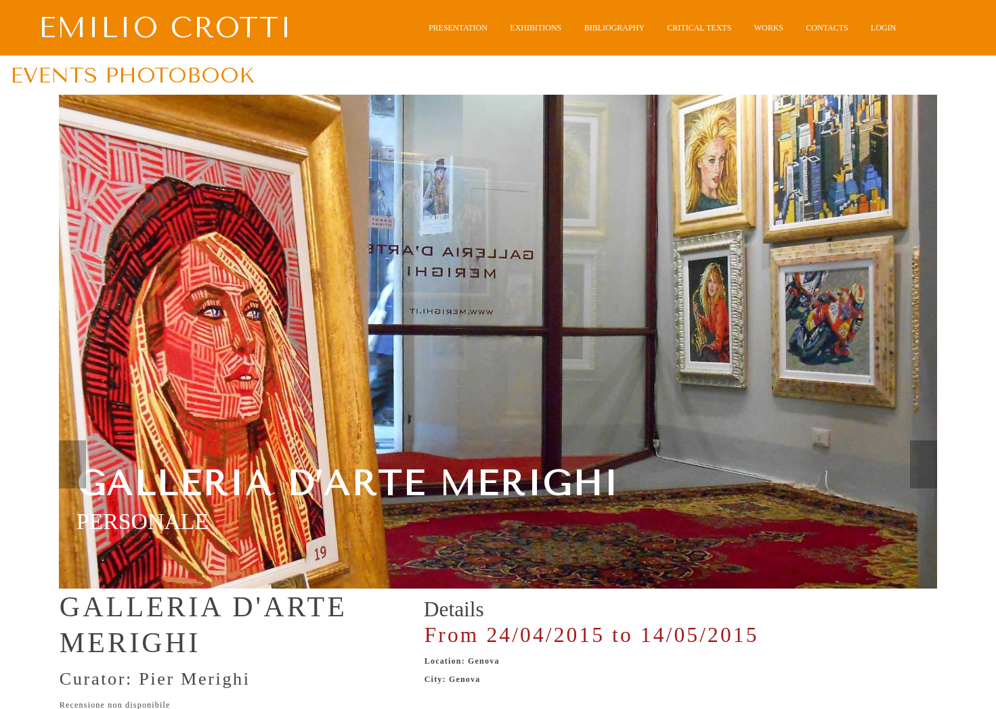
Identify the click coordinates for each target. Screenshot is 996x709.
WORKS (768, 27)
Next (923, 464)
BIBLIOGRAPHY (614, 27)
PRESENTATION (458, 27)
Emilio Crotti (166, 28)
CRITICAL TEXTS (699, 27)
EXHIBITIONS (535, 27)
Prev (72, 464)
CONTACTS (827, 27)
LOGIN (883, 27)
